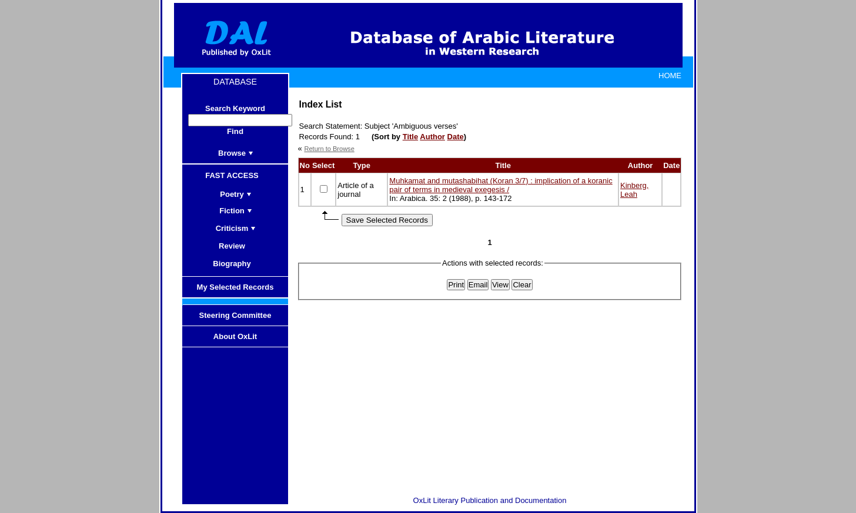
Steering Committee (235, 315)
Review (236, 246)
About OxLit (235, 336)
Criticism (236, 228)
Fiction (235, 210)
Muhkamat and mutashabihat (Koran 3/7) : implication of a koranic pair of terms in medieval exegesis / (500, 185)
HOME (669, 75)
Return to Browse (329, 148)
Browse (235, 153)
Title (411, 136)
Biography (235, 263)
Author (432, 136)
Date (455, 136)
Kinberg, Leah (634, 190)
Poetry (235, 194)
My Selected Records (235, 287)
